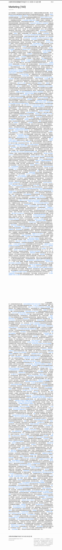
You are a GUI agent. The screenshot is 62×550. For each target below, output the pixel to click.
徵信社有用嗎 (40, 526)
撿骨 (47, 495)
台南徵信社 (23, 500)
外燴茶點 (21, 456)
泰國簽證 (37, 238)
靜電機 (11, 15)
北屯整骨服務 (46, 33)
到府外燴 (31, 222)
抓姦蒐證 (41, 195)
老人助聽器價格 (46, 380)
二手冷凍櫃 (27, 61)
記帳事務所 (13, 333)
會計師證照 (23, 507)
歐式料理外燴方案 (36, 343)
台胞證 (35, 219)
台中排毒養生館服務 (18, 475)
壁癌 (44, 106)
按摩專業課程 (40, 100)
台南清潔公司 (37, 340)
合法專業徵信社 (26, 403)
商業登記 (51, 208)
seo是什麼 (46, 37)
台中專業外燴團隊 (49, 459)
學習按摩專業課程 (49, 497)
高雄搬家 (10, 245)
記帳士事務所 (36, 105)
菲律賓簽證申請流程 (19, 129)
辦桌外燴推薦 (14, 71)
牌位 (37, 504)
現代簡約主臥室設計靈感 (32, 342)
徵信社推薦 (34, 365)
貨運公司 (23, 61)
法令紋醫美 (36, 260)
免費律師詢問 (49, 160)
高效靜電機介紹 (45, 113)
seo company (48, 42)
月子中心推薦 (40, 219)
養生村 (34, 185)
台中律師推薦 (37, 77)
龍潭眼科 (51, 48)
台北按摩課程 (18, 263)
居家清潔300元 (15, 131)
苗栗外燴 (51, 443)
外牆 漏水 (13, 263)
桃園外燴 (24, 91)
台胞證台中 (37, 163)
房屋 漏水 (23, 524)
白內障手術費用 (29, 112)
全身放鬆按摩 (32, 206)
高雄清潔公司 (19, 103)
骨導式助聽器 (35, 188)
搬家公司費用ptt (35, 239)
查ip (43, 470)
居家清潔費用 (33, 34)
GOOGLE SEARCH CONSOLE (46, 17)
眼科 (18, 409)
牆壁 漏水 (20, 312)
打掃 (18, 271)
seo (52, 207)
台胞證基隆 (29, 99)
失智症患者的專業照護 (46, 349)
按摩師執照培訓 (29, 91)
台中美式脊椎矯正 (17, 407)
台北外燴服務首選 (17, 65)
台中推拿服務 (25, 20)
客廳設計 (21, 271)
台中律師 (35, 324)
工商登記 (51, 390)
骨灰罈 (38, 320)
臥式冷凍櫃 (47, 387)
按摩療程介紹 (21, 483)
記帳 (42, 58)
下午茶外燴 (30, 466)
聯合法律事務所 (25, 103)
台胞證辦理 (23, 504)
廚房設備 (34, 429)
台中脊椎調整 (46, 491)
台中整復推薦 (45, 97)
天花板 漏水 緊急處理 (42, 397)
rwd (12, 154)
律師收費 (12, 70)
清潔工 (17, 517)
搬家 (18, 83)
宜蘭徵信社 (48, 70)
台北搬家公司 (36, 37)
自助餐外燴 (31, 328)
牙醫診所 (23, 447)
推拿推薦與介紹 (34, 353)
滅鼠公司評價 (20, 151)
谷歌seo (22, 324)
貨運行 (12, 475)
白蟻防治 (17, 128)
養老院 (32, 304)
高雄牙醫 (46, 435)
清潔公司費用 (26, 314)
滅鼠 (45, 419)
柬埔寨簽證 (40, 106)
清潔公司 (15, 140)
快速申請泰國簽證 (27, 304)
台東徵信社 (46, 208)
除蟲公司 (25, 271)
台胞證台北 (19, 86)
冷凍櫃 (45, 375)
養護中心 (10, 144)
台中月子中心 (45, 245)
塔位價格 (43, 216)
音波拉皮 (15, 191)
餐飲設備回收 (32, 238)
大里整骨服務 (46, 333)
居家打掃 (46, 64)
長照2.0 (29, 49)
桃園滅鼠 (34, 361)
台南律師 (44, 220)
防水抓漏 (30, 122)
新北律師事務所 (23, 176)
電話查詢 (24, 227)
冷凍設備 (26, 137)
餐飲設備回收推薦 (25, 328)
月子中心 (31, 394)
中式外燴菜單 (24, 241)
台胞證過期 (21, 491)
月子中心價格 (23, 83)
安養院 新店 (35, 91)
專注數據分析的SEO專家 (17, 185)
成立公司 (24, 486)
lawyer (31, 486)
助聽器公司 (22, 434)
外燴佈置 (26, 119)
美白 (16, 169)
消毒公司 (40, 353)
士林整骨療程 (45, 23)
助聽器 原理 (41, 64)
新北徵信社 (41, 307)
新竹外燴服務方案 (31, 514)
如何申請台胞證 (24, 519)
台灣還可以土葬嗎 (20, 513)
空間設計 (26, 476)
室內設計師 (38, 156)
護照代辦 (15, 409)
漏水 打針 (26, 513)
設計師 (34, 222)
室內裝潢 (12, 422)
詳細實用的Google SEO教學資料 (34, 200)
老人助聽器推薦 (12, 517)
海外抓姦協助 (36, 201)
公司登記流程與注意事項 (22, 146)
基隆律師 (41, 381)
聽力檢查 (18, 519)
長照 (16, 70)
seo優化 (34, 265)
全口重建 (18, 274)
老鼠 (20, 241)
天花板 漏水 (11, 78)
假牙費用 (45, 492)
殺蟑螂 (20, 384)
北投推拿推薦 (39, 116)
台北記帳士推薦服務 (46, 50)
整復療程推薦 (32, 172)
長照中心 (28, 500)
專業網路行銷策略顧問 (46, 326)
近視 (24, 226)
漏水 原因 (20, 226)
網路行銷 (41, 374)
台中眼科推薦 (33, 45)
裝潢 (50, 472)
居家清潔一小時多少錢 (18, 249)
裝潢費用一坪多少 (39, 206)
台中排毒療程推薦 (29, 188)
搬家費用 (38, 34)
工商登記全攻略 (13, 451)
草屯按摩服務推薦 (17, 507)
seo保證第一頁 (24, 175)
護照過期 (35, 151)
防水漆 (31, 323)
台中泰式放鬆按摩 (48, 425)
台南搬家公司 (18, 91)
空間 (47, 261)
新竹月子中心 (17, 416)
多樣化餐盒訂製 (40, 422)
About (52, 1)
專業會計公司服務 (29, 118)
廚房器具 (28, 486)
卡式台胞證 (32, 358)
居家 (34, 466)
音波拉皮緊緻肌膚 (27, 194)
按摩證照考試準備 (35, 388)
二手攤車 (10, 97)
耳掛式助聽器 (45, 366)
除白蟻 (14, 15)
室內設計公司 (43, 77)
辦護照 (24, 249)
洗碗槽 (33, 233)
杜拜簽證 (24, 46)
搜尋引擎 (14, 443)
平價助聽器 (22, 144)
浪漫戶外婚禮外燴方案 (27, 464)
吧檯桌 (28, 37)
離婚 (40, 121)
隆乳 (51, 460)
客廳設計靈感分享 (12, 72)
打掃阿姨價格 (44, 384)
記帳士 (13, 431)
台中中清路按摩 (39, 45)
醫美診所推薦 (38, 362)
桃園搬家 (43, 482)
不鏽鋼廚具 (49, 364)
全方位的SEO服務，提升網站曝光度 (33, 364)
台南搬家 (30, 20)
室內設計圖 (32, 482)
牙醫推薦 (10, 353)
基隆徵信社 (38, 160)
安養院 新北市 (15, 327)
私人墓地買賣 (20, 71)
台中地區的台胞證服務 (34, 197)
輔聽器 (17, 526)
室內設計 (19, 402)
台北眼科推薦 (26, 151)
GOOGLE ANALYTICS (47, 182)
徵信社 (27, 394)
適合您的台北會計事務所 (35, 251)
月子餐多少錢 (26, 457)
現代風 (48, 166)
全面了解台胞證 (49, 77)
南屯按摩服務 (15, 529)
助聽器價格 (42, 254)
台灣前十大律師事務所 (15, 356)
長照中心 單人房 (29, 105)
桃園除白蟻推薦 (34, 491)
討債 (32, 37)
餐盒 (22, 97)
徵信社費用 (20, 479)
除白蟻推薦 (13, 103)
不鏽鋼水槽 (43, 160)
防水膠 (40, 366)
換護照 (43, 488)
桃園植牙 (32, 403)
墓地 (36, 356)
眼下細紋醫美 (11, 49)
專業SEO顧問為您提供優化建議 (32, 381)
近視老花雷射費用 (15, 384)
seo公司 (19, 328)
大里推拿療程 (46, 438)
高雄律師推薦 (31, 519)
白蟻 (38, 170)
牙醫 (25, 421)
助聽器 (22, 448)
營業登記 (40, 380)
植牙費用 (31, 151)
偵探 (34, 413)
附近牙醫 (35, 43)
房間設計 (48, 511)
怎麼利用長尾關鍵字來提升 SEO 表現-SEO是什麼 (25, 2)
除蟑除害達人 (26, 318)
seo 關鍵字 (43, 248)
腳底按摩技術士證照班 (40, 472)
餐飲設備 (25, 49)
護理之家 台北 (19, 141)
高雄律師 (16, 226)
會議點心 (37, 102)
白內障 (36, 358)
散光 (19, 175)
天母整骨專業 (34, 39)
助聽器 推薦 (42, 189)
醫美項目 (35, 478)
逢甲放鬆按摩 (39, 220)
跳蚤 (18, 462)
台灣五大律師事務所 (22, 352)
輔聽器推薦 (32, 252)
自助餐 (22, 415)
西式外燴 (47, 469)
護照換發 (44, 59)
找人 (21, 94)
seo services (30, 426)
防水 (24, 135)
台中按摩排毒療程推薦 (22, 70)
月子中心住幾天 (26, 34)
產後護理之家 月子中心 (16, 524)
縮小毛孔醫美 (26, 406)
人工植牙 (17, 176)
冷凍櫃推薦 (49, 207)
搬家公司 (39, 43)
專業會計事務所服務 (34, 424)
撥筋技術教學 (27, 204)
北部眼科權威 (48, 488)
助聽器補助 (40, 91)
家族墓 (45, 166)
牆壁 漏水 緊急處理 (31, 356)
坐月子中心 (28, 173)
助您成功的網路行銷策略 (26, 416)
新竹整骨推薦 (19, 15)
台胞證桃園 (20, 135)
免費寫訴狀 (21, 188)
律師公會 (19, 415)
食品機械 (20, 403)
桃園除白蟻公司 (22, 409)
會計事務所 (23, 65)
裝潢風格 (32, 144)
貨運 (20, 464)
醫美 (13, 213)
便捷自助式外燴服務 (29, 93)
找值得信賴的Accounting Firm (31, 311)
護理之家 (40, 97)
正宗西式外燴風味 (49, 157)
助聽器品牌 (22, 128)
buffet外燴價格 (40, 203)
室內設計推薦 (37, 304)
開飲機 (14, 141)
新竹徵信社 (11, 182)
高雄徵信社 (33, 444)
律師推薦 (49, 343)
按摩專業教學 (43, 30)
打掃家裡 (37, 21)
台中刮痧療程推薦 (15, 166)
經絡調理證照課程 (30, 260)
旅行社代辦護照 (40, 437)
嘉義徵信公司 (22, 115)
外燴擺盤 (44, 267)
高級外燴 (19, 505)
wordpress (13, 320)
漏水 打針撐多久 (49, 267)
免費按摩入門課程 (22, 244)
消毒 (35, 328)
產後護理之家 (16, 182)
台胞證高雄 (11, 229)
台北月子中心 (15, 312)
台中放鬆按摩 (24, 356)
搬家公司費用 (41, 419)
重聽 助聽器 (40, 491)
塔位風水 (44, 324)
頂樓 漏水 (48, 40)
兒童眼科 (51, 37)
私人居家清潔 (22, 74)
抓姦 (36, 336)
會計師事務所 (14, 147)
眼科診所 (50, 366)
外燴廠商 (45, 309)
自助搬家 (10, 184)
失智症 (14, 97)
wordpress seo (29, 59)
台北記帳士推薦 (32, 457)
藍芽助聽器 (25, 94)
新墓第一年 (29, 227)
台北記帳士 (26, 415)
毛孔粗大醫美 (27, 491)
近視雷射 (26, 429)
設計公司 (15, 505)
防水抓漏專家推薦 (15, 368)
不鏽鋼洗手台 (13, 119)
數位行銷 (10, 141)
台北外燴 (46, 78)
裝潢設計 (24, 312)
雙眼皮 (12, 450)
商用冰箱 (37, 192)
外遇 (28, 435)
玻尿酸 (47, 83)
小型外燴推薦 (16, 516)
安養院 (42, 156)
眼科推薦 (10, 191)
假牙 (12, 50)
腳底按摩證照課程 (42, 214)
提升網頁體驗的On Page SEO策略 (45, 86)
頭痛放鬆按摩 (27, 358)
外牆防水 (51, 140)
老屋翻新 (44, 453)
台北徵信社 (11, 219)
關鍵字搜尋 (29, 239)
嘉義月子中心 (31, 307)
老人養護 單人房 (14, 374)
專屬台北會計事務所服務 (27, 402)
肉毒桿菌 (37, 113)
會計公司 (51, 244)
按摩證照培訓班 (33, 454)
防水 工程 (35, 112)
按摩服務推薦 (38, 264)
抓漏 (28, 144)
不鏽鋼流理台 (42, 105)
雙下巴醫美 (40, 371)
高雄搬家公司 (42, 459)
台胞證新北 (45, 52)
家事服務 (34, 510)
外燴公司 (41, 159)
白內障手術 (50, 352)
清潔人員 (22, 368)
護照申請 (41, 188)
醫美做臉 (46, 153)
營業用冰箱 (51, 64)
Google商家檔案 (16, 144)
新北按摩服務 (49, 453)
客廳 (48, 443)
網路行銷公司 (41, 504)
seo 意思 (33, 383)
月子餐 (50, 113)
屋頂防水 (40, 83)
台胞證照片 (46, 244)
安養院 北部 (41, 37)
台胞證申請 (28, 141)
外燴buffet (44, 498)
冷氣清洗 (42, 481)
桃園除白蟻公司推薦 (27, 361)
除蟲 (14, 195)
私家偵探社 (30, 267)
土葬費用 (44, 100)
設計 (33, 396)
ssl (18, 108)
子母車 (32, 340)
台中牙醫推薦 (47, 307)
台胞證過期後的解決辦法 (26, 235)
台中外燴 (30, 429)
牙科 (23, 390)
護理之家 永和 (17, 213)
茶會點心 (16, 33)
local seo (37, 233)
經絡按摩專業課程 (21, 137)
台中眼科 (15, 244)
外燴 (31, 23)
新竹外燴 (24, 527)
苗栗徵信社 (36, 144)
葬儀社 (27, 74)
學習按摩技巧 (33, 156)
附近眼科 (34, 23)
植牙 (20, 17)
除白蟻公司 (42, 343)
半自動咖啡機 (46, 260)
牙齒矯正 (47, 334)
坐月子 (35, 203)
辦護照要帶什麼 (22, 372)
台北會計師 (36, 307)
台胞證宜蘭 (18, 97)
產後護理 (27, 482)
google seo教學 (25, 75)
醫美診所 (26, 15)
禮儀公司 (21, 406)
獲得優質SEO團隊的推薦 (39, 396)
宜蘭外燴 (25, 37)
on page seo (35, 305)
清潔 (26, 236)
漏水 (39, 31)
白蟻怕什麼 (16, 219)
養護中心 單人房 (23, 200)
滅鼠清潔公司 (39, 23)
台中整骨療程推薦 (36, 463)
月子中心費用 (26, 475)
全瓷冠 (38, 356)
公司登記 (24, 141)
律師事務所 (26, 129)
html (49, 409)
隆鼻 (38, 185)
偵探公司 (29, 463)
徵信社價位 (21, 462)
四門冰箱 (36, 419)
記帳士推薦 (35, 391)
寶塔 (15, 450)
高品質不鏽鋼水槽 (16, 460)
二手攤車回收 (14, 271)
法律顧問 (27, 115)
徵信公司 (22, 213)
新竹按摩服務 (38, 482)
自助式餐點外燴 (27, 324)
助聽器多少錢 (34, 467)
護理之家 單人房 (13, 462)
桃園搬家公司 (44, 364)
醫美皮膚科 (18, 58)
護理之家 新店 (32, 400)
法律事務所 (29, 53)
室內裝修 (44, 197)
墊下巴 (38, 235)
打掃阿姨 (33, 173)
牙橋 (29, 84)
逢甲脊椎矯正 (14, 151)
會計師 (23, 482)
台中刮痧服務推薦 (37, 216)
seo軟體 (19, 448)
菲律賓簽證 (35, 214)
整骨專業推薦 (14, 225)
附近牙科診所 (19, 229)
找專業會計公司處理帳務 (44, 110)
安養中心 (41, 233)
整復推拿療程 (26, 470)
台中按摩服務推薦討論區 (14, 369)
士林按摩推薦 (23, 56)
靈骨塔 (34, 20)
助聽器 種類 (35, 267)
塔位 (34, 336)
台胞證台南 (45, 206)
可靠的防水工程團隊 (24, 400)
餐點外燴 (27, 135)
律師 (13, 457)
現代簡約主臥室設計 (16, 435)
